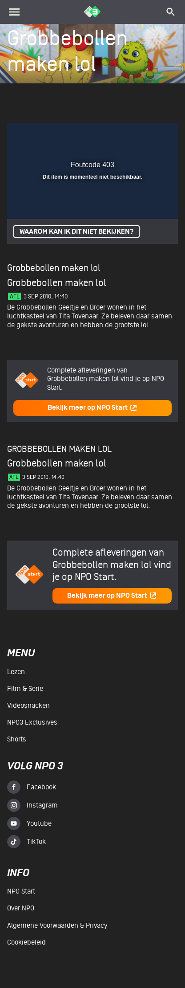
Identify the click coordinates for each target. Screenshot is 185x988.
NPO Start (21, 891)
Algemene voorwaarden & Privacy (57, 925)
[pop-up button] (130, 135)
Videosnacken (28, 706)
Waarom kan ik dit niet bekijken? (76, 231)
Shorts (16, 739)
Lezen (16, 672)
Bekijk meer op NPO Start (92, 408)
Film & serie (25, 689)
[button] (148, 135)
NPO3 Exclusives (32, 722)
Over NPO (20, 908)
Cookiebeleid (26, 942)
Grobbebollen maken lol (53, 268)
